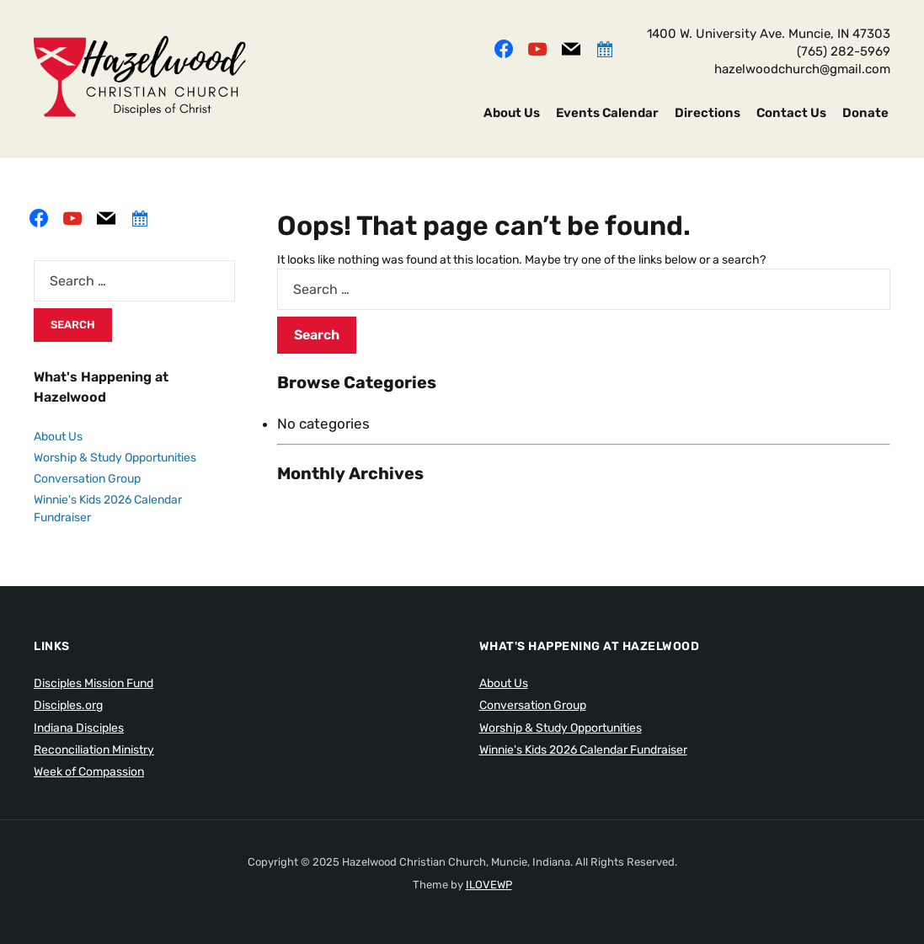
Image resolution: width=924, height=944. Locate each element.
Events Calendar (607, 112)
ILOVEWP (489, 884)
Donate (865, 112)
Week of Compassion (89, 772)
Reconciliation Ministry (94, 750)
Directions (707, 112)
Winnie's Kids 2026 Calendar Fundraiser (583, 750)
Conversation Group (87, 479)
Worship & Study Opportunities (115, 458)
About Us (511, 112)
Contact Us (791, 112)
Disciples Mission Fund (93, 683)
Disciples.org (68, 705)
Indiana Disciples (79, 728)
